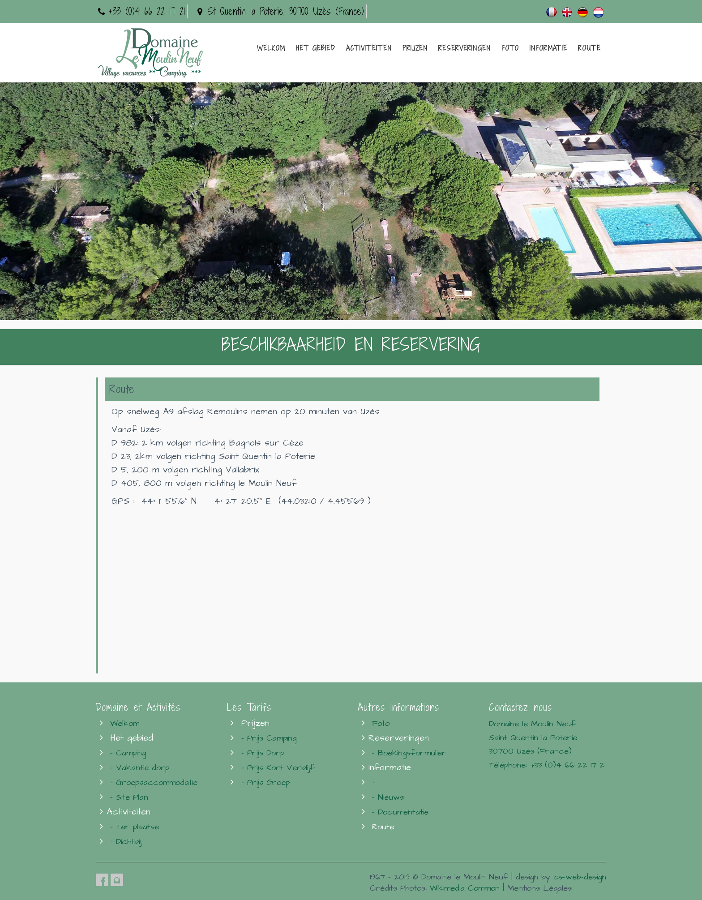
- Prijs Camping (268, 738)
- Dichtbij (125, 841)
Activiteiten (369, 48)
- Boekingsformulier (409, 753)
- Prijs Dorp (262, 753)
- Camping (128, 753)
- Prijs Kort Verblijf (278, 767)
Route (589, 48)
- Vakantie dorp (139, 767)
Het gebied (315, 48)
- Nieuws (388, 797)
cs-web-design (579, 877)
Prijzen (415, 48)
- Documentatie (400, 812)
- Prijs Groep (265, 782)
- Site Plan (129, 797)
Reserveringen (464, 48)
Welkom (271, 48)
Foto (510, 48)
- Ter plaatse (134, 826)
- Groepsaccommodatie (153, 782)
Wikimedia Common (465, 888)
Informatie (548, 48)
